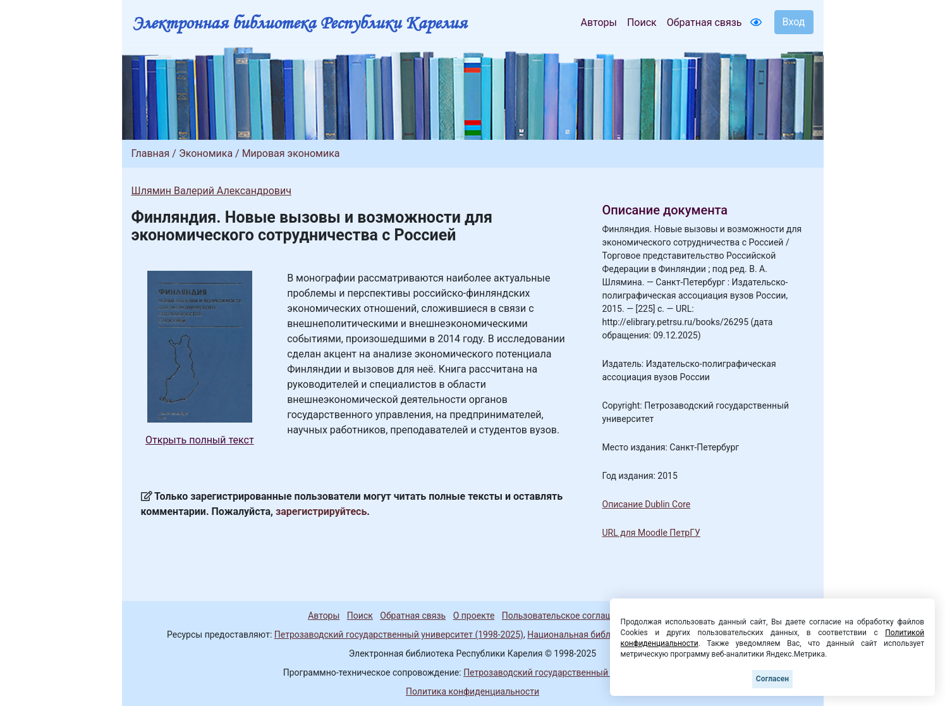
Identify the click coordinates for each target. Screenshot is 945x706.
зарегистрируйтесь (321, 511)
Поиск (642, 22)
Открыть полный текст (199, 440)
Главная (150, 153)
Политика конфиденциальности (472, 691)
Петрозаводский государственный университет (562, 672)
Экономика (206, 153)
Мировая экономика (291, 153)
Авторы (599, 22)
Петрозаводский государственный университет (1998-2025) (398, 634)
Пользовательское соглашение (567, 615)
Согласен (772, 678)
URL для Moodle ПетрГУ (651, 533)
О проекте (474, 615)
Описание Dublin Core (646, 504)
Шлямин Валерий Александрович (211, 191)
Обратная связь (704, 22)
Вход (794, 22)
